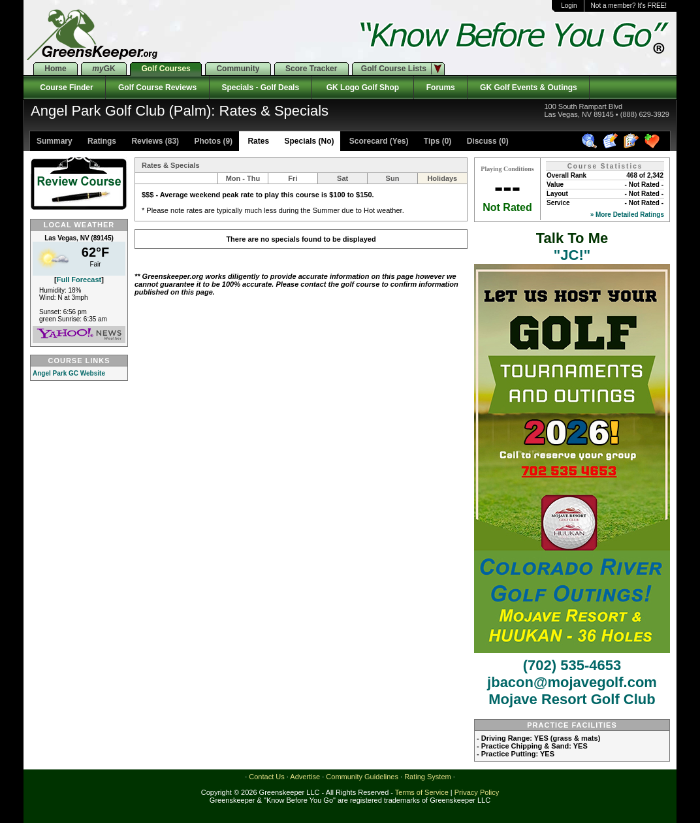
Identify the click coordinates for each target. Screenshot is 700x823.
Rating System (427, 777)
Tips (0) (437, 141)
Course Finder (64, 87)
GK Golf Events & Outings (528, 87)
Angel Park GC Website (69, 373)
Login (569, 5)
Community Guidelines (362, 777)
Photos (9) (212, 141)
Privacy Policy (476, 792)
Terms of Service (422, 792)
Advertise (305, 777)
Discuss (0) (486, 141)
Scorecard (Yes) (377, 141)
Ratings (101, 141)
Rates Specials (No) (290, 141)
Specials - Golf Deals (260, 87)
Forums (440, 87)
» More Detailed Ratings (627, 214)
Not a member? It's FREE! (629, 5)
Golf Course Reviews (157, 87)
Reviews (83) (154, 141)
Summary (54, 141)
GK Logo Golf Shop (363, 87)
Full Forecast (79, 279)
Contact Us (266, 777)
